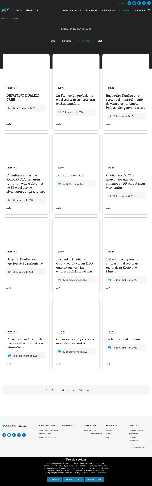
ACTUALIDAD (111, 425)
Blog (100, 40)
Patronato (132, 437)
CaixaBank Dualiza (135, 430)
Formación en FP (45, 434)
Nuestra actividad (72, 10)
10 (81, 390)
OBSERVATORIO (68, 425)
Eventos (86, 40)
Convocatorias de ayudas (49, 430)
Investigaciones (90, 430)
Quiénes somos (134, 434)
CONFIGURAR (55, 479)
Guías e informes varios (93, 434)
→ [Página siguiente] (94, 390)
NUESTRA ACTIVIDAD (47, 425)
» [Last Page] (142, 390)
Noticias (66, 40)
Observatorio (91, 10)
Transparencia (134, 441)
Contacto (120, 3)
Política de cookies (99, 472)
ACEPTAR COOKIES (94, 479)
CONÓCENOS (133, 425)
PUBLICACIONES (90, 425)
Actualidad (124, 10)
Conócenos (139, 10)
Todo (52, 40)
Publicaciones (109, 10)
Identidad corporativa (136, 447)
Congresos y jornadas (47, 437)
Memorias (132, 444)
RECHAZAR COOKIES (73, 479)
